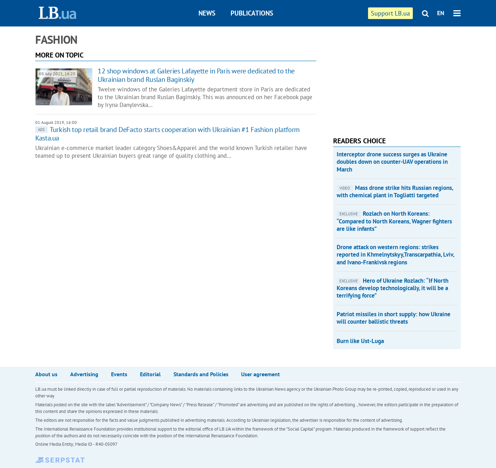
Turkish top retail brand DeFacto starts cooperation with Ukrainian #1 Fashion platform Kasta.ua (167, 134)
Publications (252, 13)
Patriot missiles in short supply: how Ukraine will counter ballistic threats (394, 317)
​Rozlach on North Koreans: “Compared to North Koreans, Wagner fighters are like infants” (394, 221)
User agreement (260, 374)
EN (440, 13)
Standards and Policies (200, 374)
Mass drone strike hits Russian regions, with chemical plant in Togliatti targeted (395, 191)
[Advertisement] (386, 78)
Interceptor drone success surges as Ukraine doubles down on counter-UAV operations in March (392, 161)
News (206, 13)
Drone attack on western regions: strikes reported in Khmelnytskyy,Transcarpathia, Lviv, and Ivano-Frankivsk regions (395, 254)
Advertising (84, 374)
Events (119, 374)
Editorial (150, 374)
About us (46, 374)
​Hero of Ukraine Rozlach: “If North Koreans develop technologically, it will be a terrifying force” (392, 288)
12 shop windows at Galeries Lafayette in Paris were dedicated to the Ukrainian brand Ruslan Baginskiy (196, 75)
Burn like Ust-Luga (360, 341)
